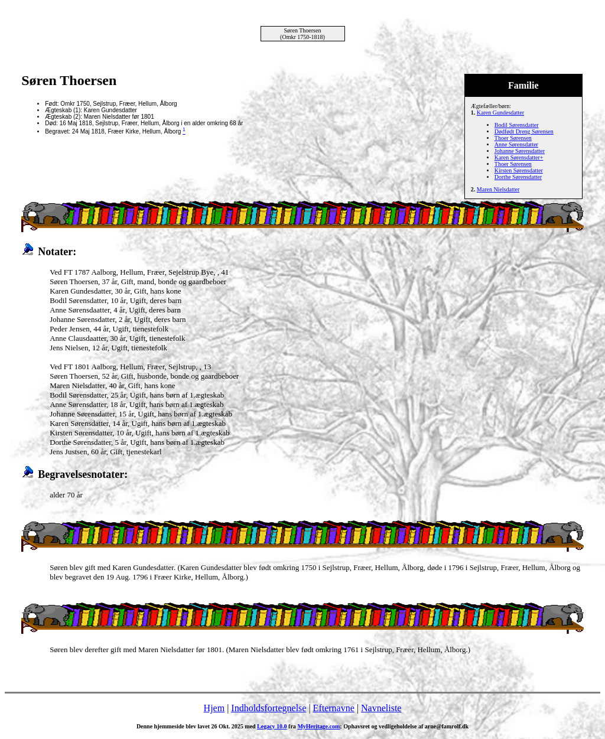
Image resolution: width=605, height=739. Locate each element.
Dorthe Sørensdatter (518, 177)
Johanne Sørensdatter (520, 151)
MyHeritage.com (318, 726)
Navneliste (381, 708)
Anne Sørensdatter (516, 144)
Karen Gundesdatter (500, 112)
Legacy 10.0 (272, 726)
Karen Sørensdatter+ (519, 157)
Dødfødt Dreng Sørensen (524, 131)
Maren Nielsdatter (498, 189)
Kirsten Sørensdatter (519, 170)
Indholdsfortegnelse (268, 708)
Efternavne (333, 708)
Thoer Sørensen (513, 138)
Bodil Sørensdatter (517, 125)
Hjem (214, 708)
